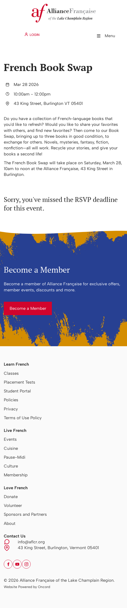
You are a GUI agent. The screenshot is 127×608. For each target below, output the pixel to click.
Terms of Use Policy (22, 417)
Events (10, 439)
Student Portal (17, 390)
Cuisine (11, 448)
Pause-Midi (14, 457)
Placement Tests (19, 382)
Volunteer (13, 505)
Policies (11, 399)
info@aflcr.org (31, 541)
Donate (11, 496)
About (9, 523)
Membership (16, 474)
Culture (11, 466)
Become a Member (22, 304)
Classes (11, 373)
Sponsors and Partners (25, 514)
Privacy (11, 408)
